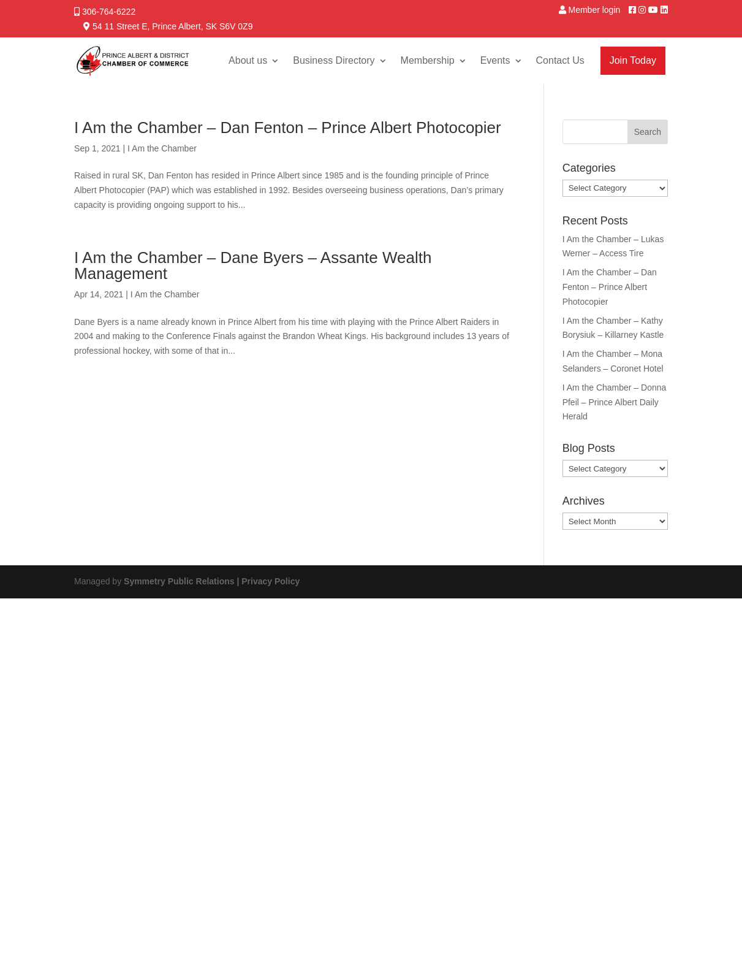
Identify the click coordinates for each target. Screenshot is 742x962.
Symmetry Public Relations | (182, 581)
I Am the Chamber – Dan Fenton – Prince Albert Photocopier (287, 127)
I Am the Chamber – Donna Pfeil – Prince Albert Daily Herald (614, 402)
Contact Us (560, 60)
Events (495, 60)
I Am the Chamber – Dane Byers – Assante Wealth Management (252, 265)
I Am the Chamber (162, 148)
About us (248, 60)
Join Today (633, 60)
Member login (594, 10)
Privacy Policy (270, 581)
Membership (428, 60)
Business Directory (333, 60)
